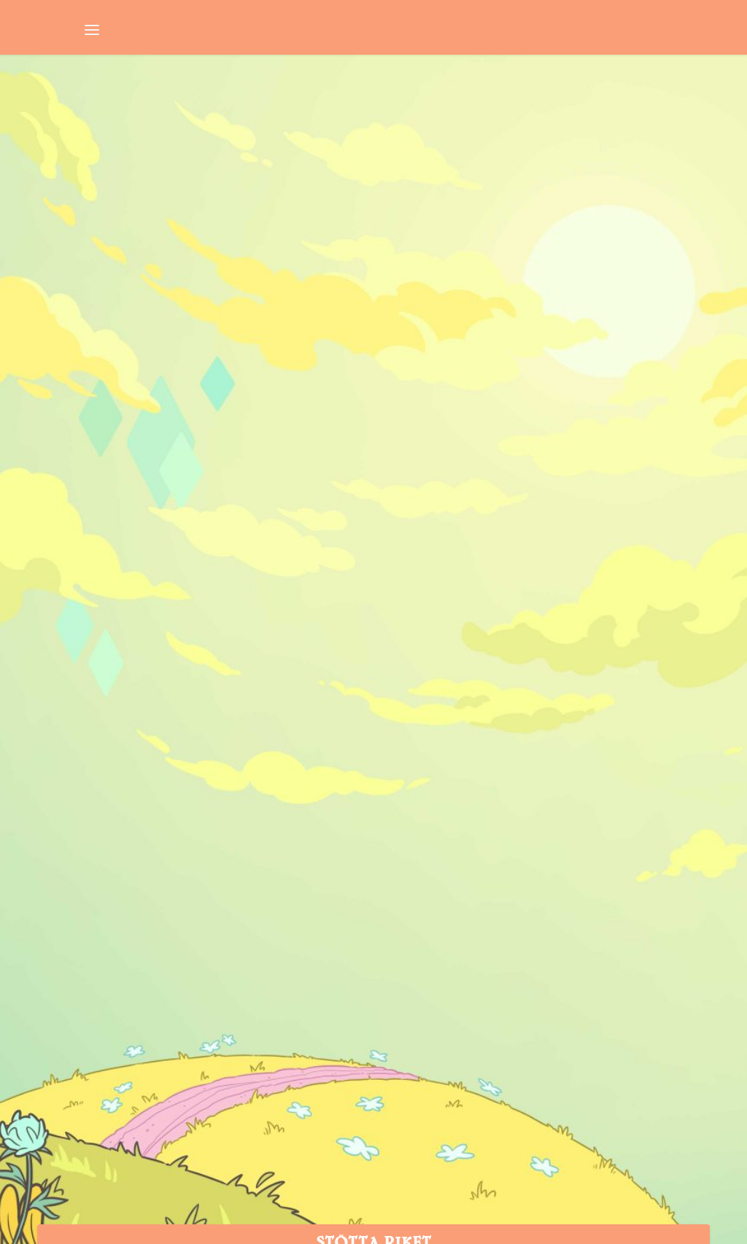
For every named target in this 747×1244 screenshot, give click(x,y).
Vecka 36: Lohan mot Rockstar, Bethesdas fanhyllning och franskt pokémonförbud (539, 323)
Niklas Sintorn (83, 374)
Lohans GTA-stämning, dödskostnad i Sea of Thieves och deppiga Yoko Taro (196, 323)
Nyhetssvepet (205, 374)
